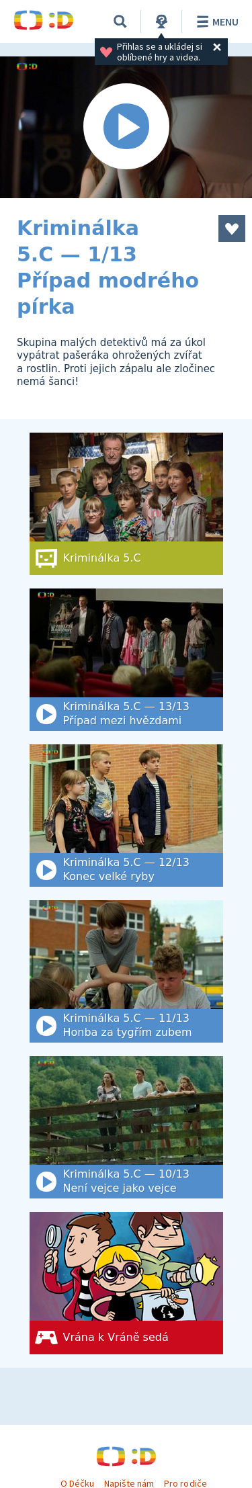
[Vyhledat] (120, 21)
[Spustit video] (126, 127)
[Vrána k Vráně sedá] (126, 1283)
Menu (215, 21)
